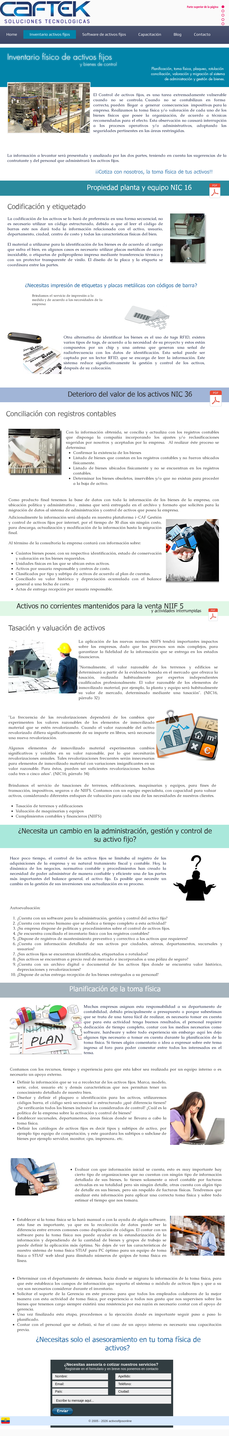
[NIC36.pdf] (215, 399)
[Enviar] (62, 1411)
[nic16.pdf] (215, 191)
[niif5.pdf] (213, 615)
